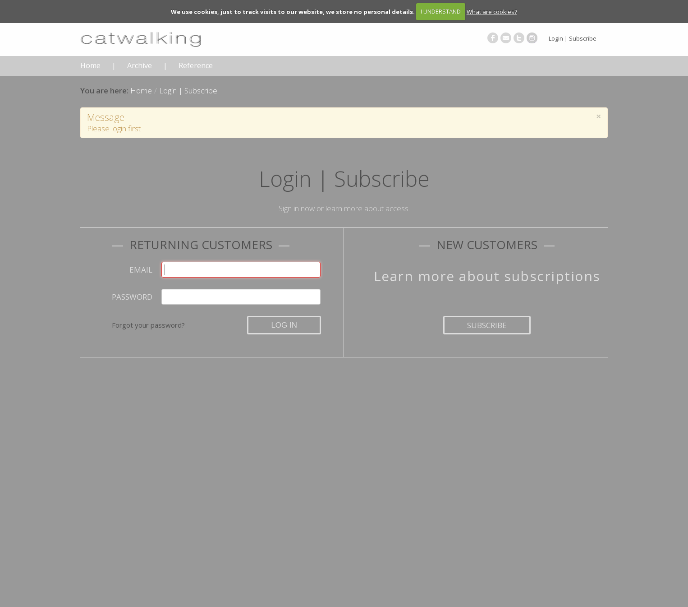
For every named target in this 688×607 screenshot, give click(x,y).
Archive (139, 66)
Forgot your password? (148, 324)
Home (90, 66)
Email (140, 269)
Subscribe (487, 325)
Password (132, 297)
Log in (284, 325)
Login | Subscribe (572, 38)
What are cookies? (492, 11)
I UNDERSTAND (441, 11)
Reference (196, 66)
